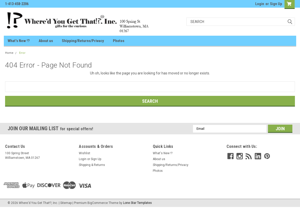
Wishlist (84, 153)
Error (22, 53)
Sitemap (66, 203)
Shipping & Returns (92, 165)
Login (259, 4)
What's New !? (19, 40)
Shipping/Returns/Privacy (83, 40)
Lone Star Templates (137, 203)
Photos (118, 40)
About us (46, 40)
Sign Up (276, 4)
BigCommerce (97, 203)
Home (9, 53)
